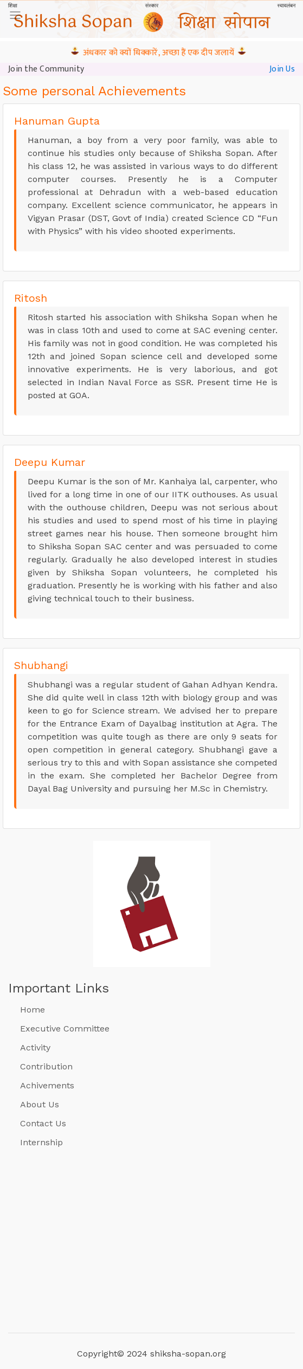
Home (32, 1009)
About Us (39, 1104)
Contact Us (43, 1123)
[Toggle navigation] (15, 15)
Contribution (46, 1066)
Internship (41, 1142)
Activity (35, 1047)
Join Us (282, 69)
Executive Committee (64, 1028)
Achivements (47, 1085)
